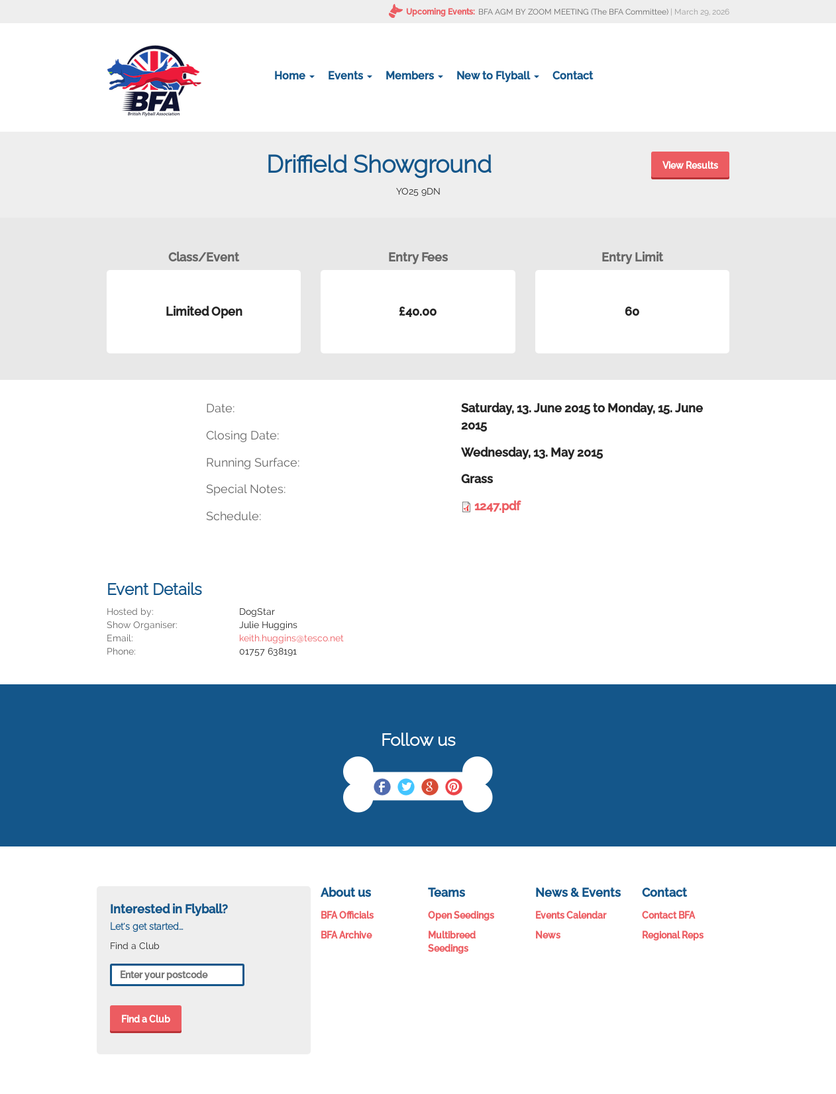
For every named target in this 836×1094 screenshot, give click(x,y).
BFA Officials (347, 915)
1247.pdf (497, 506)
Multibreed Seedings (452, 942)
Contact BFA (668, 915)
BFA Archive (346, 935)
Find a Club (145, 1019)
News (547, 935)
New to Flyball (497, 75)
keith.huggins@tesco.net (291, 638)
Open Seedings (461, 915)
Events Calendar (570, 915)
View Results (690, 165)
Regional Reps (673, 935)
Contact (572, 75)
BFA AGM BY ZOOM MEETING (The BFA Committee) (573, 12)
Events (350, 75)
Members (414, 75)
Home (294, 75)
